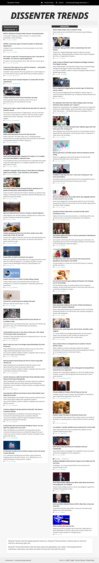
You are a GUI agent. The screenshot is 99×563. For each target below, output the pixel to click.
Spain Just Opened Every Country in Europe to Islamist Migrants (23, 213)
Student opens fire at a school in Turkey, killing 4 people (21, 279)
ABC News (15, 287)
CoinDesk (13, 305)
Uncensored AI (9, 560)
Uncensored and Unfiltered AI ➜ (10, 28)
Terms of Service (80, 560)
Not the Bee (15, 63)
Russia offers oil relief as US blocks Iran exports (18, 257)
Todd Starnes (64, 423)
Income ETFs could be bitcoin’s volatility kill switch (19, 301)
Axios (62, 34)
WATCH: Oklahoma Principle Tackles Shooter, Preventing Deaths (23, 33)
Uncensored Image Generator (23, 560)
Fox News (15, 142)
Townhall (63, 267)
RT (13, 103)
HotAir (14, 219)
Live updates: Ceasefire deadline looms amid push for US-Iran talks (74, 427)
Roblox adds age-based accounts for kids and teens (19, 134)
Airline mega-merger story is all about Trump (67, 30)
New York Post (16, 75)
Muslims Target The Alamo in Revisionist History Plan (69, 415)
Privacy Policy (90, 560)
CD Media (14, 39)
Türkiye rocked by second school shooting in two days (20, 97)
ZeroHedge (63, 469)
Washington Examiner (66, 378)
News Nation (63, 433)
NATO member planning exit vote (63, 526)
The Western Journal (65, 220)
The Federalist (14, 356)
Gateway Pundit (16, 83)
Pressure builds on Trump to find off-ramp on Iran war (70, 392)
